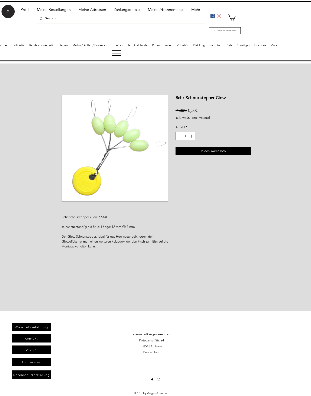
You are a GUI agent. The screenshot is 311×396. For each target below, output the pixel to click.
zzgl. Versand (201, 118)
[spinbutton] (185, 136)
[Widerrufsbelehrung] (31, 327)
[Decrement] (179, 136)
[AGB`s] (31, 349)
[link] (232, 17)
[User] (8, 11)
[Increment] (192, 136)
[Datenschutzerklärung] (31, 374)
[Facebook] (212, 16)
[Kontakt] (31, 338)
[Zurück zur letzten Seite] (225, 30)
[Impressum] (31, 362)
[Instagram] (219, 16)
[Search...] (120, 18)
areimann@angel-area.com (152, 334)
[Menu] (116, 52)
